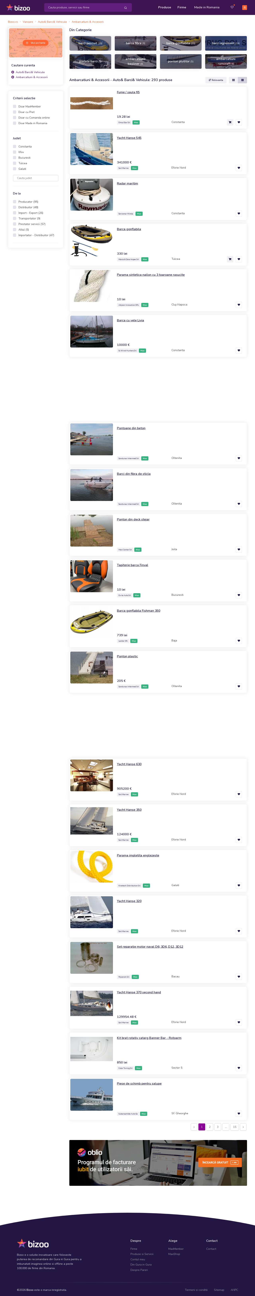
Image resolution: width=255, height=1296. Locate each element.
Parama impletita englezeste (140, 853)
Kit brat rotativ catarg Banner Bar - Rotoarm (152, 1035)
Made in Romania (207, 6)
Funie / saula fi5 (130, 90)
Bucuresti (24, 156)
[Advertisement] (35, 312)
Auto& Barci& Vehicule (28, 70)
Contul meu (137, 1258)
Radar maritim (128, 181)
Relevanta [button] (216, 78)
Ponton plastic (128, 654)
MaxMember (176, 1247)
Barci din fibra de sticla (135, 471)
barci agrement (226, 41)
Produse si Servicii (141, 1252)
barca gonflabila (180, 41)
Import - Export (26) (31, 211)
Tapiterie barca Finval (134, 563)
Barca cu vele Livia (132, 318)
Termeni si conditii (196, 1288)
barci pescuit (90, 41)
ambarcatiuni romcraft (225, 59)
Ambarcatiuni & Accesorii (29, 75)
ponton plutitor (180, 59)
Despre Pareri (139, 1268)
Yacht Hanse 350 (130, 807)
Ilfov (21, 150)
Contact (211, 1247)
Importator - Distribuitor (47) (36, 233)
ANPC (234, 1288)
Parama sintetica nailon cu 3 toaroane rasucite (154, 272)
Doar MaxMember (30, 105)
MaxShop (174, 1252)
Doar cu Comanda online (34, 116)
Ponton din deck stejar (135, 517)
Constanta (25, 145)
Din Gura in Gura (141, 1263)
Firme (182, 6)
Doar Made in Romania (33, 121)
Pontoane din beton (133, 426)
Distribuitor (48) (28, 205)
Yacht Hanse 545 (130, 135)
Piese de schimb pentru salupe (141, 1081)
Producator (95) (28, 200)
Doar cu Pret (26, 110)
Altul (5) (24, 228)
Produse (164, 6)
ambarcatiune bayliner (136, 59)
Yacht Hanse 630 (130, 762)
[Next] (243, 1125)
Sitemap (219, 1288)
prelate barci (90, 59)
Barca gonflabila (130, 227)
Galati (22, 167)
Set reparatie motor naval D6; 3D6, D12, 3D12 (154, 944)
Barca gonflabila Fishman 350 (141, 608)
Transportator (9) (29, 217)
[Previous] (194, 1125)
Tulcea (23, 161)
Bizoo (29, 1288)
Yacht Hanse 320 (130, 898)
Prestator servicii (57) (32, 222)
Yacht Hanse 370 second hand (141, 990)
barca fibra (135, 41)
